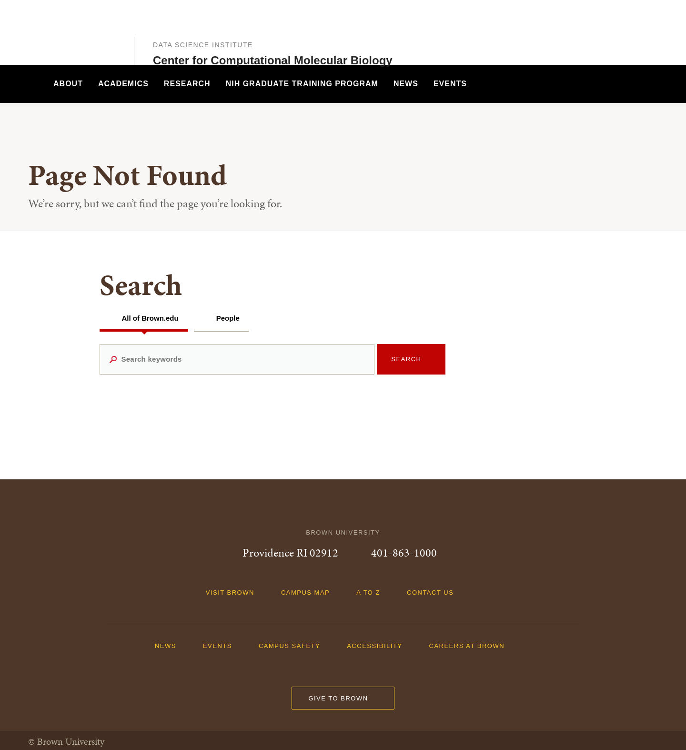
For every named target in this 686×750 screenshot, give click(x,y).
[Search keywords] (237, 359)
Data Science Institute (203, 25)
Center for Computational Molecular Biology (273, 40)
